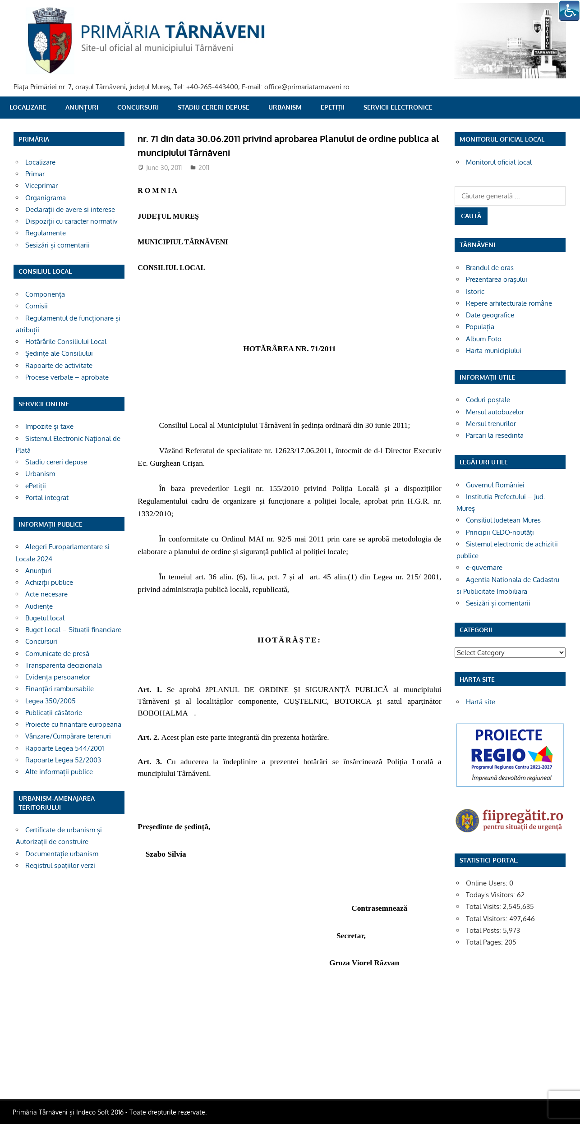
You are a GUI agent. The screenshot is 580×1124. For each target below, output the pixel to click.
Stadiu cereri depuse (213, 107)
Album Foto (484, 339)
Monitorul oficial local (499, 162)
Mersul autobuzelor (495, 412)
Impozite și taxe (49, 426)
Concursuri (138, 107)
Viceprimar (41, 185)
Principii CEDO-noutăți (500, 532)
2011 (203, 167)
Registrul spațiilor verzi (60, 865)
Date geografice (490, 315)
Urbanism (285, 107)
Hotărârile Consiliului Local (65, 341)
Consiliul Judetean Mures (503, 520)
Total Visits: (484, 906)
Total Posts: (484, 930)
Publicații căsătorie (53, 712)
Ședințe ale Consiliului (59, 353)
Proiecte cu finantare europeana (73, 724)
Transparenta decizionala (63, 665)
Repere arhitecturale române (509, 303)
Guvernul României (495, 485)
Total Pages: (485, 942)
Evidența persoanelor (57, 677)
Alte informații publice (59, 771)
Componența (45, 294)
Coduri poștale (488, 399)
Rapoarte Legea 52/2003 (63, 760)
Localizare (27, 107)
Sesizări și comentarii (57, 245)
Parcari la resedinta (495, 435)
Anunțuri (81, 107)
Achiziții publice (49, 582)
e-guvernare (484, 567)
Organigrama (45, 197)
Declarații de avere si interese (70, 209)
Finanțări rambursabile (59, 688)
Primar (35, 174)
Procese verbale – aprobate (67, 377)
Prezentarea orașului (496, 279)
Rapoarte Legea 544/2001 (64, 748)
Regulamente (45, 233)
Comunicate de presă (57, 653)
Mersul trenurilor (491, 423)
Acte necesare (46, 594)
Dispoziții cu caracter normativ (71, 221)
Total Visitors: (487, 918)
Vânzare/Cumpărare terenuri (68, 736)
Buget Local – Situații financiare (73, 629)
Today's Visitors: (491, 894)
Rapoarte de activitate (58, 365)
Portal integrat (47, 497)
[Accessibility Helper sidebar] (569, 11)
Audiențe (39, 606)
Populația (480, 326)
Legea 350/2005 (50, 701)
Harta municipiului (493, 350)
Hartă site (480, 701)
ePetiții (333, 107)
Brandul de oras (490, 267)
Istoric (475, 291)
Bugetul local (44, 618)
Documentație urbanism (61, 853)
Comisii (36, 306)
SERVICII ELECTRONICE (398, 107)
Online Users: (487, 883)
